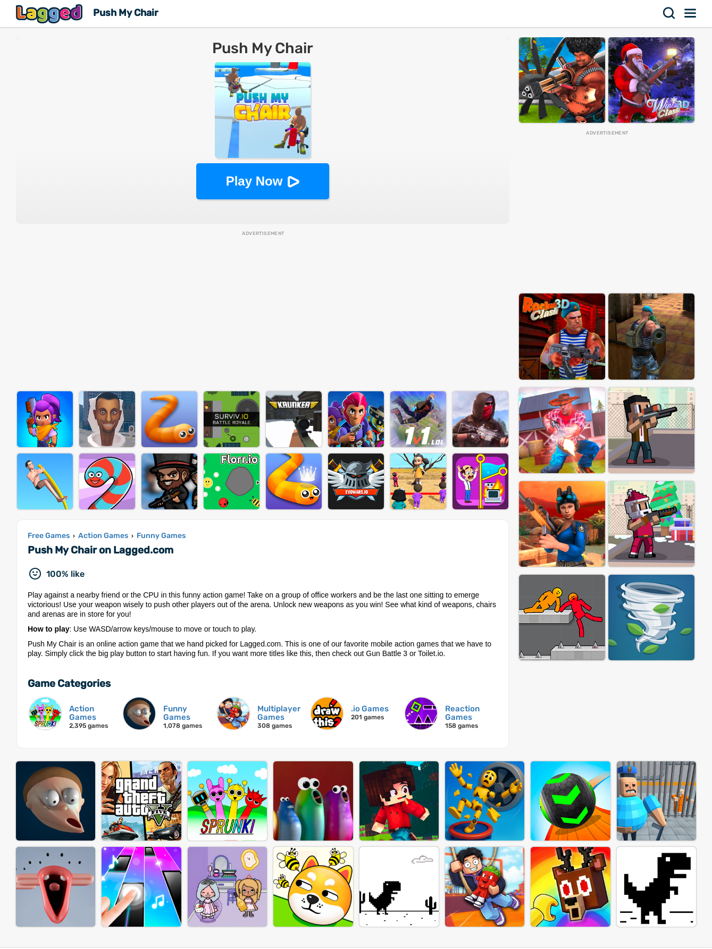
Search (669, 13)
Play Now (254, 181)
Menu (690, 13)
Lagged (50, 13)
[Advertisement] (262, 311)
